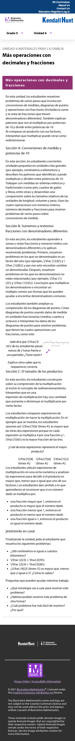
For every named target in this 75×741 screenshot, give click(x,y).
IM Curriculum (61, 2)
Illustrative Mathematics (31, 689)
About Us (64, 5)
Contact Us (63, 8)
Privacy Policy (22, 681)
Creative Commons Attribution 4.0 (33, 692)
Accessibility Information (46, 681)
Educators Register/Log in (54, 11)
